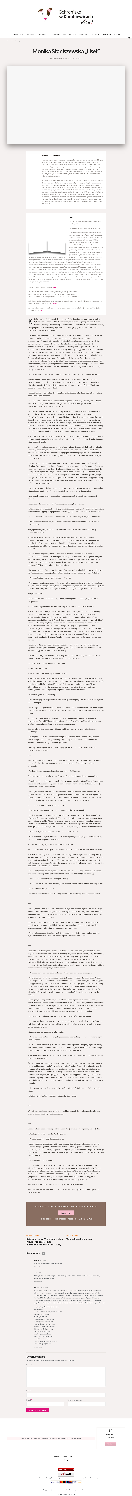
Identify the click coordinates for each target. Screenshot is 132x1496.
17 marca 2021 (75, 58)
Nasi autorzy (43, 34)
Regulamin (107, 34)
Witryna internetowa (75, 1400)
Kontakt (117, 34)
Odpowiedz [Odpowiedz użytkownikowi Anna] (38, 1281)
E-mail (29, 1400)
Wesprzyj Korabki (69, 34)
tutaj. (54, 287)
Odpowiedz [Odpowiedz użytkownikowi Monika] (38, 1267)
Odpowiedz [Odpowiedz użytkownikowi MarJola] (38, 1347)
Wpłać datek (66, 1213)
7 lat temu (44, 1260)
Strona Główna (17, 34)
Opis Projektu (31, 34)
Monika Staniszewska (58, 58)
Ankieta (55, 303)
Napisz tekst (83, 34)
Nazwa (29, 1391)
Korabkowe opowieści (18, 41)
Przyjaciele (56, 34)
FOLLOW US (110, 1444)
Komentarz (30, 1365)
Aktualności (95, 34)
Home (9, 41)
